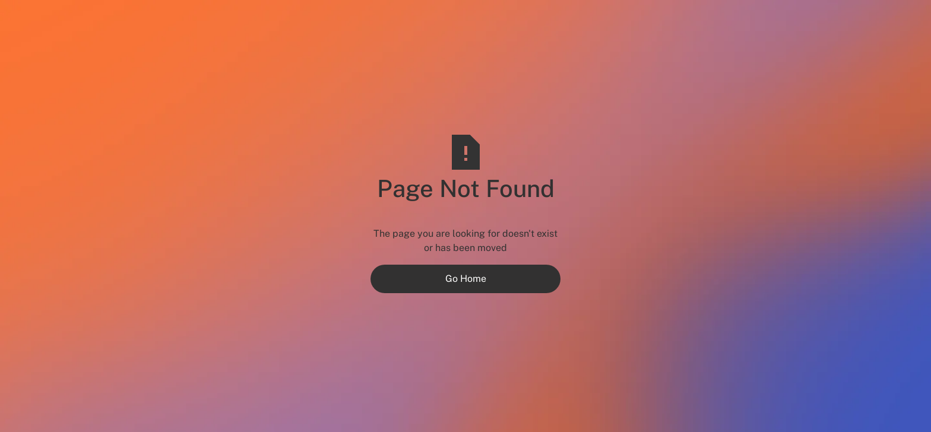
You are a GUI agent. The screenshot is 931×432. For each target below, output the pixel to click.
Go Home (465, 278)
